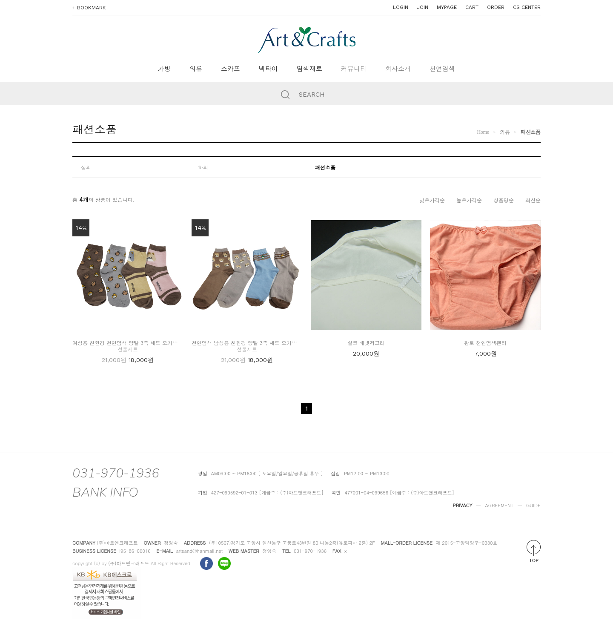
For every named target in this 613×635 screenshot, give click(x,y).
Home (483, 132)
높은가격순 (469, 200)
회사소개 (398, 68)
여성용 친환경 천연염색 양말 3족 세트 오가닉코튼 (130, 342)
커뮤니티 (354, 68)
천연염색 (442, 68)
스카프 (230, 68)
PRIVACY (463, 505)
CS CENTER (527, 7)
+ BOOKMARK (89, 8)
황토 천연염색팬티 (485, 342)
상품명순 (503, 200)
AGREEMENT (499, 505)
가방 (164, 68)
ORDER (495, 7)
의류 (195, 68)
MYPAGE (447, 7)
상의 (86, 167)
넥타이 (268, 68)
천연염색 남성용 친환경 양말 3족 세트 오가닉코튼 (249, 342)
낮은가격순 (432, 200)
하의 (203, 167)
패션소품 (531, 132)
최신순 (533, 200)
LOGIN (400, 7)
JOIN (422, 7)
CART (471, 7)
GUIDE (533, 505)
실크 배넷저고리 (366, 342)
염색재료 (309, 68)
